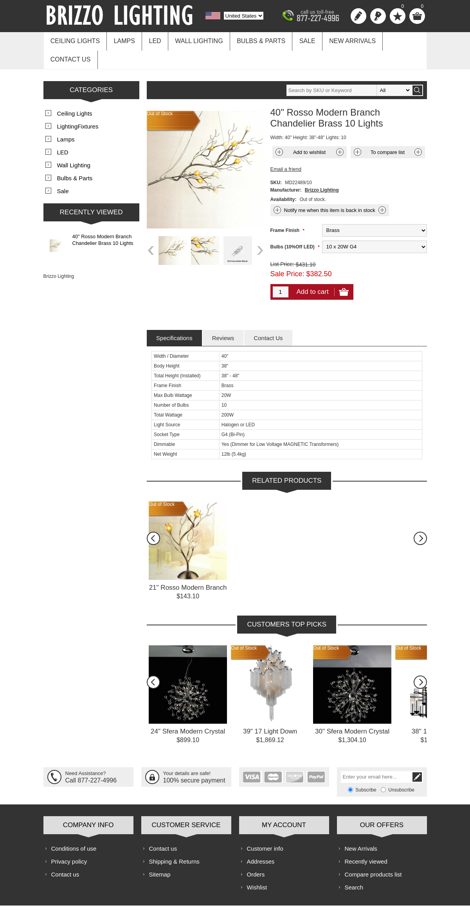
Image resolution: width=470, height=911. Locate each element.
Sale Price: (287, 253)
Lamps (121, 39)
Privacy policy (69, 840)
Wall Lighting (192, 39)
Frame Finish (285, 209)
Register (358, 16)
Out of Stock (162, 483)
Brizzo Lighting (322, 169)
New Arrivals (340, 39)
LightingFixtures (78, 105)
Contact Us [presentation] (268, 316)
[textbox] (349, 69)
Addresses (261, 840)
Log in (378, 16)
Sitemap (160, 853)
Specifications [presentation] (174, 316)
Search (354, 866)
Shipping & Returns (174, 840)
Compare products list (373, 853)
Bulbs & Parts (253, 39)
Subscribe (365, 769)
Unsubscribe (401, 769)
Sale (297, 39)
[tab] (174, 317)
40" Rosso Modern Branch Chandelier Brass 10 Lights (102, 218)
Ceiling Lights (74, 39)
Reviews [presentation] (223, 316)
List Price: (282, 243)
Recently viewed (366, 840)
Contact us (396, 39)
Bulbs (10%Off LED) (293, 225)
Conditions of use (74, 827)
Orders (256, 853)
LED (150, 39)
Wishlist (257, 866)
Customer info (265, 827)
